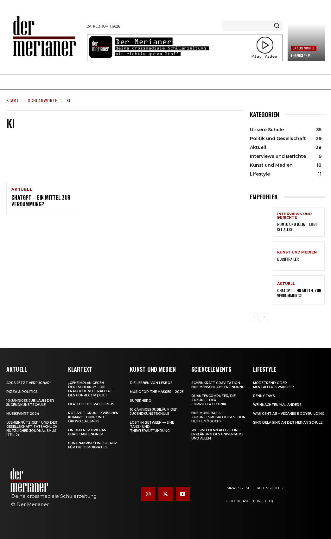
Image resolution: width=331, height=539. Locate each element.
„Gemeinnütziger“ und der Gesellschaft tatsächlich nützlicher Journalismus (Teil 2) (31, 428)
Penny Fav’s (264, 396)
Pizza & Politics (22, 392)
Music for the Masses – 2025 (157, 392)
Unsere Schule (304, 48)
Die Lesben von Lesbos (151, 383)
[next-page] (264, 317)
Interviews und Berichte (294, 216)
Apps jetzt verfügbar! (28, 383)
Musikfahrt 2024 (22, 414)
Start (12, 100)
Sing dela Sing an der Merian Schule (287, 422)
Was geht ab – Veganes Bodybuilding (288, 414)
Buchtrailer (288, 259)
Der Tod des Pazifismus (91, 404)
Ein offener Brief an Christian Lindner (87, 432)
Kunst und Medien (297, 252)
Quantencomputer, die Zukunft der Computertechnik (213, 400)
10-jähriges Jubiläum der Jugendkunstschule (30, 403)
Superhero (140, 401)
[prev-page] (254, 317)
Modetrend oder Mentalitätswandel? (273, 385)
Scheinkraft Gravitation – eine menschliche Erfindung (218, 385)
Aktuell (22, 189)
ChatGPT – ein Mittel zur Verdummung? (40, 201)
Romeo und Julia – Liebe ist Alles (297, 227)
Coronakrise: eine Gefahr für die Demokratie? (92, 445)
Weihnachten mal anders (277, 405)
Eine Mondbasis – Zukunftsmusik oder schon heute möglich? (218, 417)
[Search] (277, 26)
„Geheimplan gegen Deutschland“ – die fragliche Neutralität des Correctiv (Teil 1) (90, 389)
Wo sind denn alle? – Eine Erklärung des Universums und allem (217, 434)
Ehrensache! (300, 55)
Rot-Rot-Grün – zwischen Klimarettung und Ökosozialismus (93, 417)
